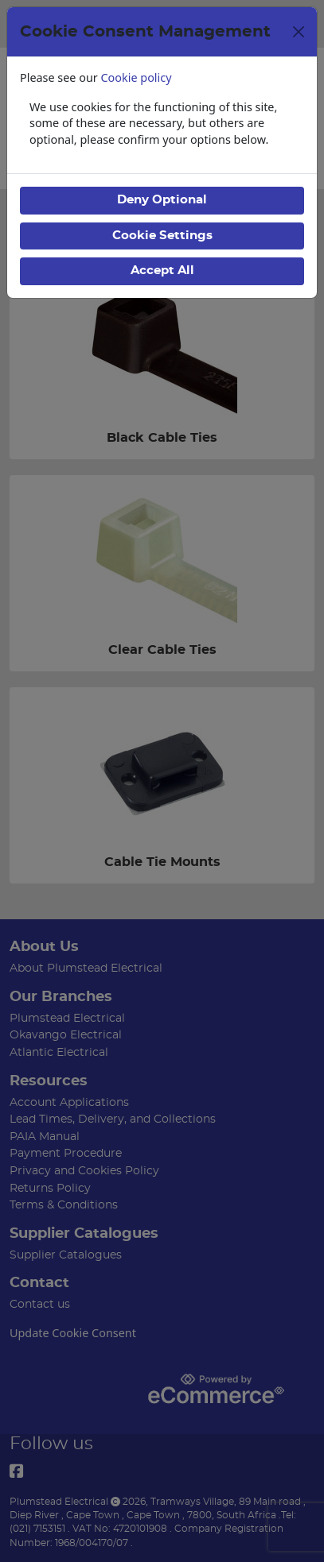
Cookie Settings (162, 236)
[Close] (298, 32)
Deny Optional (162, 200)
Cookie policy (136, 77)
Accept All (162, 270)
